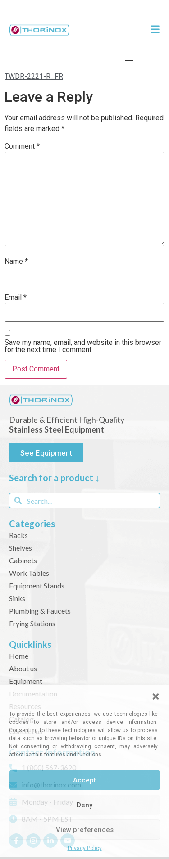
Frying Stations (32, 623)
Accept (84, 780)
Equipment (25, 681)
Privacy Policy (85, 848)
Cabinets (23, 560)
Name (16, 261)
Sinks (17, 598)
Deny (84, 805)
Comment (22, 146)
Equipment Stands (36, 585)
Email (16, 297)
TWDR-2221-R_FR (34, 76)
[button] (155, 696)
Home (18, 655)
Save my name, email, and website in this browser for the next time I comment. (83, 346)
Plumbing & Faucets (40, 610)
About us (23, 668)
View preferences (85, 830)
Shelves (20, 547)
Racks (18, 535)
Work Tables (29, 573)
